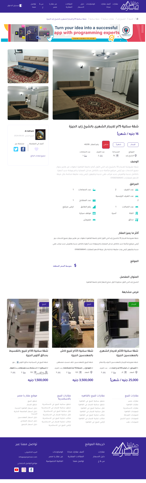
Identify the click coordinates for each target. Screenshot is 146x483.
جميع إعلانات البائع (38, 156)
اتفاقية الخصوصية (54, 461)
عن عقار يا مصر (53, 5)
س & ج (41, 5)
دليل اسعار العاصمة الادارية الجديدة (25, 413)
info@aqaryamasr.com (28, 457)
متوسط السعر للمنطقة (64, 265)
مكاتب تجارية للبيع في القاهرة (92, 415)
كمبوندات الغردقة (131, 415)
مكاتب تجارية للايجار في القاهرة (92, 419)
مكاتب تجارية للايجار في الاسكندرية (56, 422)
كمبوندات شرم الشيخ (129, 419)
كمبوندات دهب (132, 422)
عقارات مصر (133, 401)
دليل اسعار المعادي (29, 421)
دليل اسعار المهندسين (27, 418)
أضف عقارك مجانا (106, 5)
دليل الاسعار (81, 5)
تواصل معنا (33, 5)
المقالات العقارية (68, 5)
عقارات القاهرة (132, 405)
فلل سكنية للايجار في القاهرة (92, 412)
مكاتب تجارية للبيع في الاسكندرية (57, 418)
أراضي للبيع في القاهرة (95, 422)
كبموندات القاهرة (131, 412)
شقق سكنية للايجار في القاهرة (91, 405)
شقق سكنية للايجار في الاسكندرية (56, 408)
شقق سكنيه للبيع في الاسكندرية (56, 405)
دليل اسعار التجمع (29, 425)
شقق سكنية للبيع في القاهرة (92, 401)
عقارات (115, 4)
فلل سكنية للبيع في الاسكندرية (57, 411)
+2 (28, 101)
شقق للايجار (32, 405)
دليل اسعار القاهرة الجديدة (26, 408)
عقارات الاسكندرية (131, 408)
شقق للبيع (32, 401)
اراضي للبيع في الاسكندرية (60, 425)
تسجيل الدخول (15, 5)
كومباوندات (90, 4)
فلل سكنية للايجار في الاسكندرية (57, 415)
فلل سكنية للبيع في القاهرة (93, 408)
